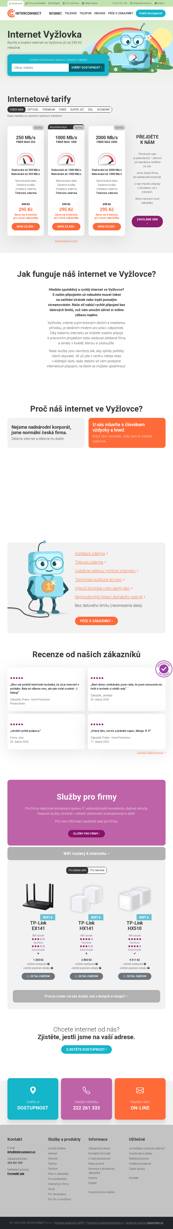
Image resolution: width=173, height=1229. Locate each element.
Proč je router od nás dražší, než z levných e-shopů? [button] (86, 996)
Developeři (54, 3)
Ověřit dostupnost (150, 13)
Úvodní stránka (57, 1148)
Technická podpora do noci (100, 579)
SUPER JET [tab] (77, 109)
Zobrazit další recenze (151, 752)
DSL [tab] (90, 109)
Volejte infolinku (86, 1099)
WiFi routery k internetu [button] (86, 853)
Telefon (85, 13)
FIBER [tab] (62, 109)
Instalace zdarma (91, 553)
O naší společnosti (99, 1158)
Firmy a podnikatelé (35, 3)
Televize (71, 13)
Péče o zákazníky (120, 13)
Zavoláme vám (147, 221)
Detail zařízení (38, 976)
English (159, 3)
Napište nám (140, 1099)
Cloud (51, 1189)
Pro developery (57, 1194)
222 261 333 (120, 3)
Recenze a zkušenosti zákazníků (102, 1170)
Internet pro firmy (58, 1184)
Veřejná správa (89, 3)
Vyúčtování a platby (140, 1153)
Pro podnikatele (57, 1179)
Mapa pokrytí (96, 1163)
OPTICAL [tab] (33, 109)
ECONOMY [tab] (103, 109)
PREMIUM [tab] (49, 109)
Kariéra (93, 1178)
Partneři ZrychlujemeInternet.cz (104, 1222)
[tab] (86, 853)
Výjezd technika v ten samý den (103, 588)
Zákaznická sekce (99, 1148)
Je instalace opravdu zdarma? (147, 1148)
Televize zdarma (90, 562)
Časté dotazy (137, 1168)
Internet (55, 13)
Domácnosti (15, 3)
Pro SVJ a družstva (59, 1199)
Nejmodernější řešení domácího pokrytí (110, 596)
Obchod (99, 13)
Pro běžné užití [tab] (77, 870)
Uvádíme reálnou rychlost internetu (106, 570)
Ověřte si (32, 1099)
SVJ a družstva (71, 3)
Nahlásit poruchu (139, 1158)
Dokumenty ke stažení (102, 1192)
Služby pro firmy (86, 833)
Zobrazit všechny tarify (66, 241)
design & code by (144, 1222)
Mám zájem (26, 226)
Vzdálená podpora (140, 1163)
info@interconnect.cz (141, 3)
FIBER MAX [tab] (16, 109)
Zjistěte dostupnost (86, 1049)
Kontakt (133, 1178)
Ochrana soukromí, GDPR (69, 1222)
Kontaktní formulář (99, 1153)
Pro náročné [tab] (97, 870)
